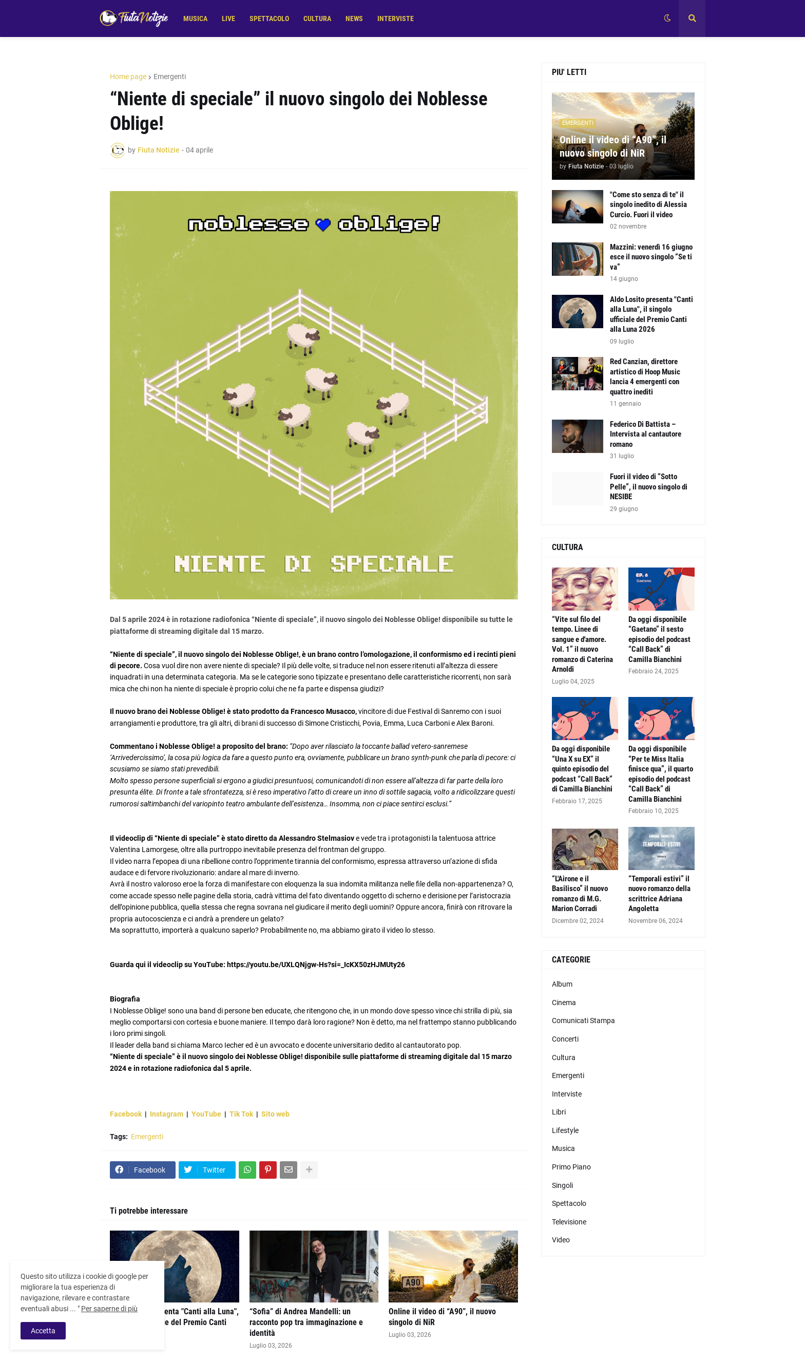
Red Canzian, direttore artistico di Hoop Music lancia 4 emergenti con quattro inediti (645, 376)
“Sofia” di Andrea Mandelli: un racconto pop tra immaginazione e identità (306, 1322)
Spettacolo (569, 1203)
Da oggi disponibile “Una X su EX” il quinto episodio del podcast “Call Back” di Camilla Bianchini (582, 769)
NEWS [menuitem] (354, 18)
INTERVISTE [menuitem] (395, 18)
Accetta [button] (43, 1331)
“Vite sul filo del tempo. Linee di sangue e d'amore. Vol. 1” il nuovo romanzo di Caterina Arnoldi (582, 644)
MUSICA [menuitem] (195, 18)
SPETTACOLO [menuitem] (269, 18)
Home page (128, 76)
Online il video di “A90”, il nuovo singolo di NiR (442, 1317)
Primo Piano (571, 1167)
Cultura (564, 1057)
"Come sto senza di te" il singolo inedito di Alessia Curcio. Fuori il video (648, 204)
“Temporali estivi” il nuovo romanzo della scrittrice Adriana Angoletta (659, 894)
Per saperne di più (109, 1309)
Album (562, 984)
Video (561, 1240)
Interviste (567, 1094)
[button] (667, 18)
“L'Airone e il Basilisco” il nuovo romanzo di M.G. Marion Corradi (580, 894)
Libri (559, 1112)
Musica (563, 1148)
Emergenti (170, 76)
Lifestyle (565, 1130)
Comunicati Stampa (583, 1020)
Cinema (564, 1002)
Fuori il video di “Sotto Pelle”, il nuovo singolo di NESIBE (648, 486)
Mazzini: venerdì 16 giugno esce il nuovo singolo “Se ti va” (651, 257)
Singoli (562, 1185)
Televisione (569, 1222)
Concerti (565, 1039)
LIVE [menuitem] (228, 18)
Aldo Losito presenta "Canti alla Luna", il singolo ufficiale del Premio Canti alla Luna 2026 (174, 1322)
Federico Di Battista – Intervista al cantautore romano (645, 434)
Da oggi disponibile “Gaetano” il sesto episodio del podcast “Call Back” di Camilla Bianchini (659, 639)
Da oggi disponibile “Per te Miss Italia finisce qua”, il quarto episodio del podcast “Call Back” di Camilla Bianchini (660, 774)
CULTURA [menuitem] (317, 18)
